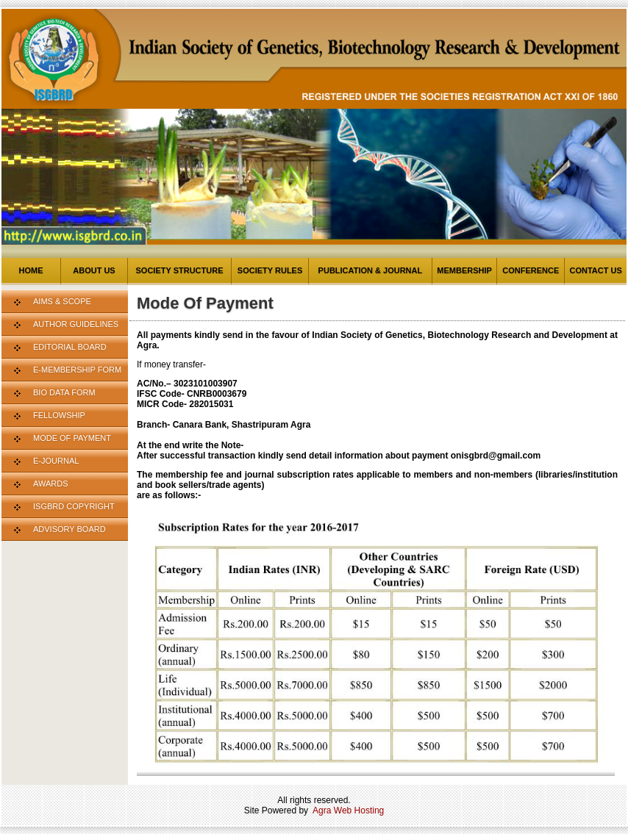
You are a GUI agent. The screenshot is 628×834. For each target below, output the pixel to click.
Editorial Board (70, 346)
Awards (50, 483)
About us (94, 270)
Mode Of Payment (72, 438)
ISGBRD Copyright (74, 506)
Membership (464, 270)
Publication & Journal (370, 270)
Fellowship (59, 415)
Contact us (595, 270)
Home (31, 270)
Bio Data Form (64, 392)
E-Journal (56, 460)
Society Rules (270, 270)
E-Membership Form (77, 369)
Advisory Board (69, 529)
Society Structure (180, 270)
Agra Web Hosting (348, 810)
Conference (530, 270)
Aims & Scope (62, 301)
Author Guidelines (75, 324)
